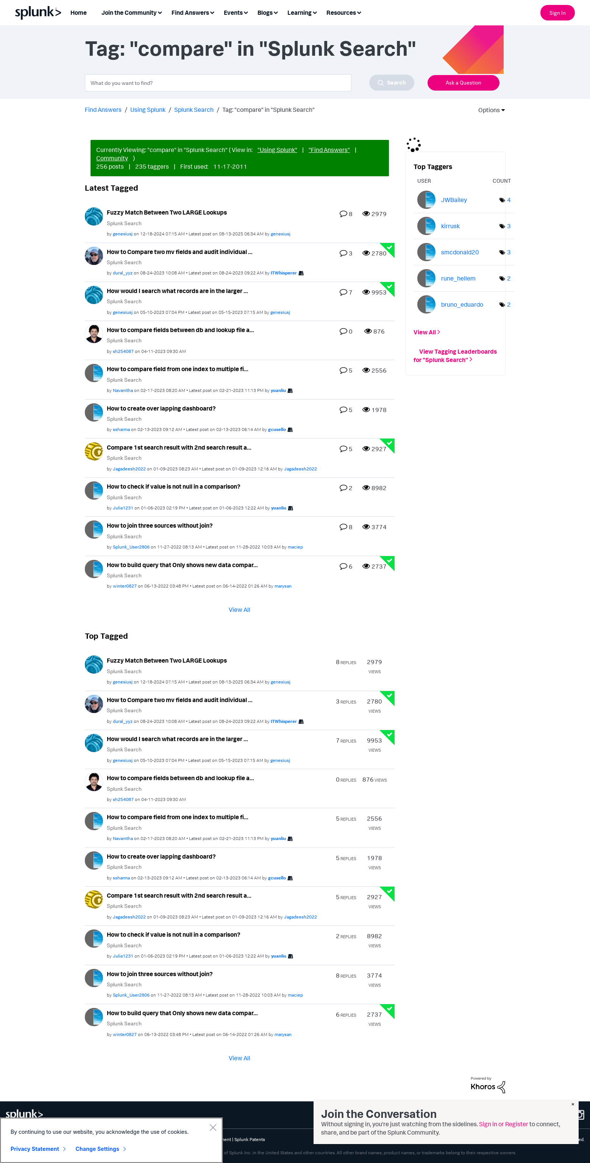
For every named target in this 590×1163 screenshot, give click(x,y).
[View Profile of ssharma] (121, 429)
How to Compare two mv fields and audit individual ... (180, 251)
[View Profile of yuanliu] (278, 390)
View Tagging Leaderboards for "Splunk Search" (455, 355)
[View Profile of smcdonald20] (460, 252)
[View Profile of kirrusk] (450, 226)
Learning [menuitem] (299, 12)
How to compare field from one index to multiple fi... (177, 369)
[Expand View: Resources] (359, 12)
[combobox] (249, 82)
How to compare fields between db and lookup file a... (180, 330)
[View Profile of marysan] (283, 586)
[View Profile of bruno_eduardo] (462, 304)
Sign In (557, 12)
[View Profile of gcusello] (277, 429)
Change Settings (97, 1149)
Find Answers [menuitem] (190, 12)
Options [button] (486, 110)
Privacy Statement (35, 1149)
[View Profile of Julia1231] (123, 508)
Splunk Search (194, 109)
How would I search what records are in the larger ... (177, 291)
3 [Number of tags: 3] (509, 226)
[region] (111, 1140)
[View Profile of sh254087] (123, 351)
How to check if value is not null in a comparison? (173, 486)
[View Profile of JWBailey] (454, 200)
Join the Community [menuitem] (129, 12)
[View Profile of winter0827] (125, 586)
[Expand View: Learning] (314, 12)
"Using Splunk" (277, 150)
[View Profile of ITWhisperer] (284, 273)
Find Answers (103, 109)
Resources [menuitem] (341, 12)
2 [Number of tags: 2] (509, 278)
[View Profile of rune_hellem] (458, 278)
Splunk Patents (249, 1139)
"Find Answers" (329, 150)
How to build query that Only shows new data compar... (182, 565)
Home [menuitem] (78, 12)
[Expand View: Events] (246, 12)
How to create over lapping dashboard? (161, 408)
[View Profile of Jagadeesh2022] (129, 469)
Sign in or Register (503, 1124)
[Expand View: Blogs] (275, 12)
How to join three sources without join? (160, 525)
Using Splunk (147, 109)
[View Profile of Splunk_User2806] (131, 547)
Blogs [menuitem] (265, 12)
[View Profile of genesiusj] (123, 234)
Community (112, 158)
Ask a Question (463, 82)
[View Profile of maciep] (295, 547)
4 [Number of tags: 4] (509, 200)
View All (239, 609)
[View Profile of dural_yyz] (123, 273)
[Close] (213, 1127)
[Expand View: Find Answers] (212, 12)
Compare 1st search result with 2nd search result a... (179, 447)
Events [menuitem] (233, 12)
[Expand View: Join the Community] (160, 12)
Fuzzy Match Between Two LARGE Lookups (167, 212)
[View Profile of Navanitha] (123, 390)
